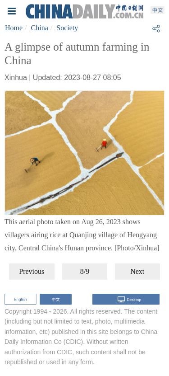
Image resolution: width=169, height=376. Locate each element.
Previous (31, 271)
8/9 (84, 271)
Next (137, 271)
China (39, 28)
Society (67, 28)
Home (14, 28)
